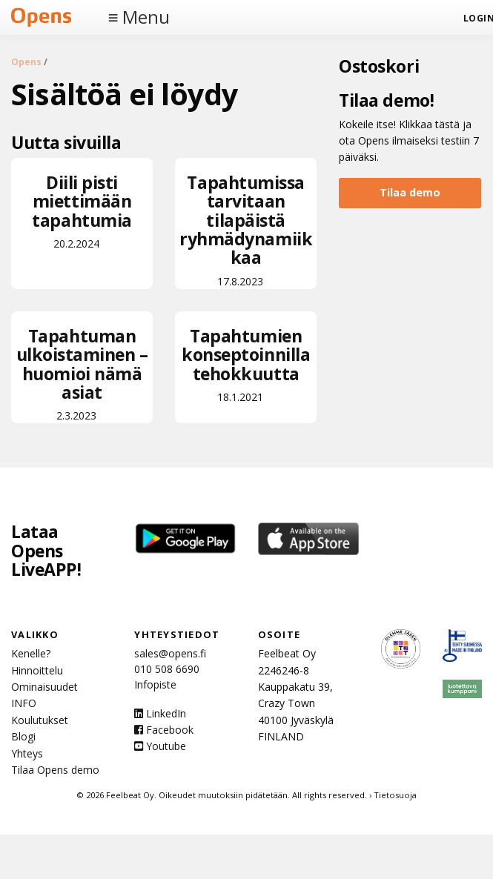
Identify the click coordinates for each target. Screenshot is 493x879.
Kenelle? (30, 653)
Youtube (160, 746)
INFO (23, 703)
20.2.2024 (82, 210)
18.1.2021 (246, 364)
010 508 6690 (166, 669)
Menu (146, 17)
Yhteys (27, 753)
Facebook (163, 730)
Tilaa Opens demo (55, 770)
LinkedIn (160, 713)
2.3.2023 (82, 373)
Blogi (23, 736)
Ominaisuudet (44, 687)
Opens (26, 62)
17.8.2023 (246, 229)
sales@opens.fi (170, 653)
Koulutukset (39, 720)
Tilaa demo (410, 192)
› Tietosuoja (393, 794)
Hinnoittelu (37, 670)
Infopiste (155, 684)
